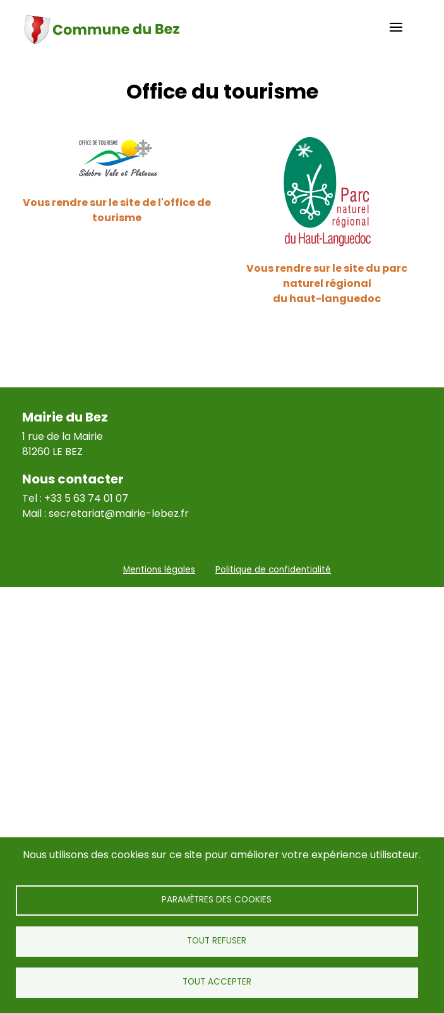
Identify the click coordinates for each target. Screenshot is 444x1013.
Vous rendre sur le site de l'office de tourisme (117, 210)
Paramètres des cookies (217, 900)
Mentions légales (159, 570)
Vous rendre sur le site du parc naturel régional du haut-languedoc (326, 283)
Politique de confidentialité (273, 570)
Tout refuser (216, 941)
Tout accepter (217, 982)
